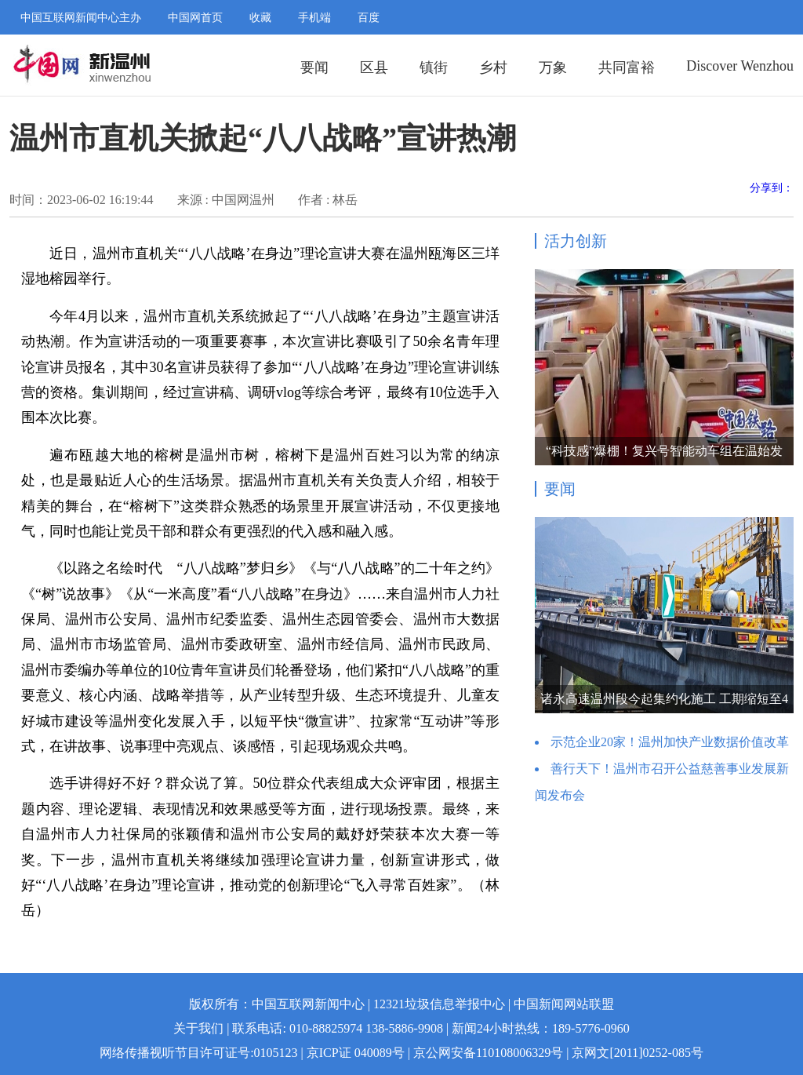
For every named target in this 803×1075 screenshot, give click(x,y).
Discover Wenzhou (740, 66)
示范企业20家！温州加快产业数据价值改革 (669, 742)
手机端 (314, 18)
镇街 (434, 67)
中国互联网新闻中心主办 (80, 18)
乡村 (493, 67)
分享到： (772, 188)
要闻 (314, 67)
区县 (374, 67)
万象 (553, 67)
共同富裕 (626, 67)
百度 (369, 18)
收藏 (260, 18)
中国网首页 (195, 18)
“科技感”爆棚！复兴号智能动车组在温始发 (664, 450)
